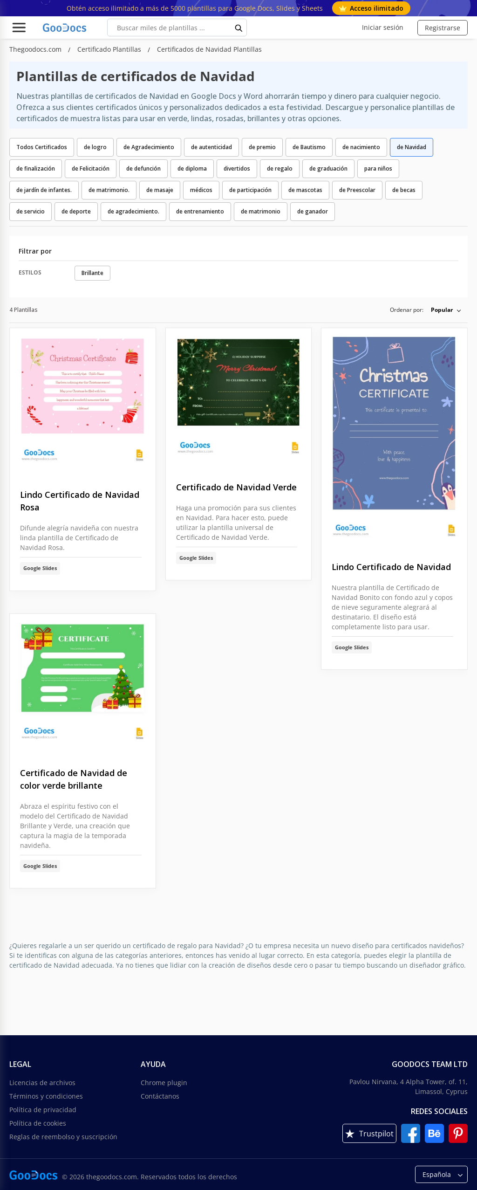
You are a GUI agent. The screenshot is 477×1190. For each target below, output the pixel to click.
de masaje (159, 190)
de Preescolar (357, 190)
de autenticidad (211, 147)
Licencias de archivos (42, 1082)
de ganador (312, 211)
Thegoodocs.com (36, 49)
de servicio (30, 211)
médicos (201, 190)
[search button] (239, 27)
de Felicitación (90, 168)
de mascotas (305, 190)
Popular (442, 310)
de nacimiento (361, 147)
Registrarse (442, 27)
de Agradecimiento (148, 147)
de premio (262, 147)
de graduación (328, 168)
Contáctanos (160, 1096)
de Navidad (411, 147)
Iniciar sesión (382, 27)
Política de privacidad (42, 1109)
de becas (404, 190)
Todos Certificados (41, 147)
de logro (95, 147)
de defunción (143, 168)
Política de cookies (37, 1123)
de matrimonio (260, 211)
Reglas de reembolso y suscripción (63, 1136)
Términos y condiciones (46, 1096)
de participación (250, 190)
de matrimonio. (109, 190)
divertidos (237, 168)
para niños (378, 168)
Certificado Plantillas (110, 49)
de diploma (192, 168)
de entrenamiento (200, 211)
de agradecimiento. (133, 211)
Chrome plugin (164, 1082)
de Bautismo (309, 147)
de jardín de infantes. (44, 190)
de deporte (76, 211)
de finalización (35, 168)
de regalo (280, 168)
